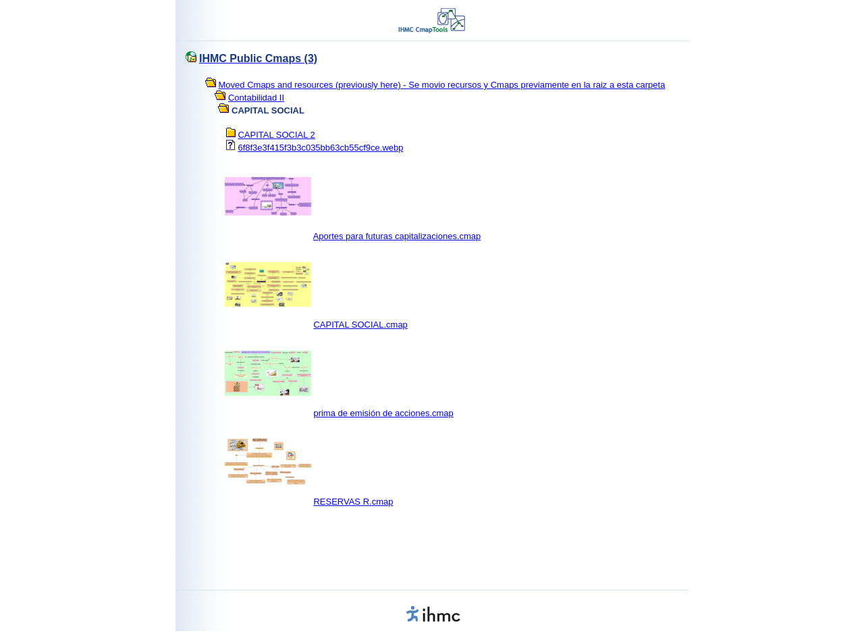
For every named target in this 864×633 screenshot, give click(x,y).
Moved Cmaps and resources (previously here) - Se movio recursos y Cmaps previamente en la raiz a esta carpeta (442, 85)
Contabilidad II (256, 98)
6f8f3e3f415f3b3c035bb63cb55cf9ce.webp (320, 148)
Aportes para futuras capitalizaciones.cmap (397, 236)
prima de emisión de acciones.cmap (383, 413)
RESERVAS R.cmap (353, 502)
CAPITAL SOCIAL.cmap (360, 325)
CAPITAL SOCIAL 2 (276, 135)
